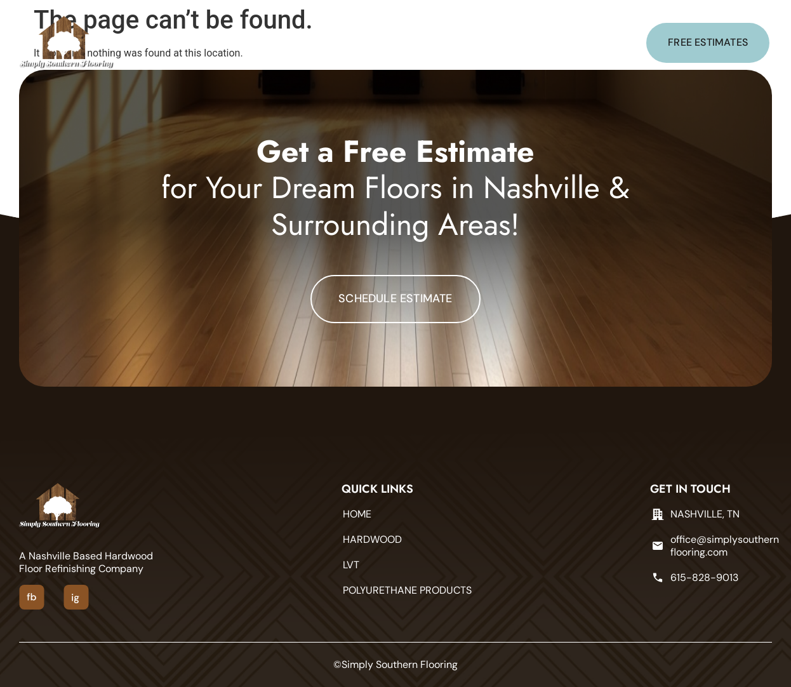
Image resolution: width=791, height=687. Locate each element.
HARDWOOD (278, 43)
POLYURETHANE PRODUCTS (429, 43)
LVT (337, 43)
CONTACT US (546, 43)
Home (216, 43)
